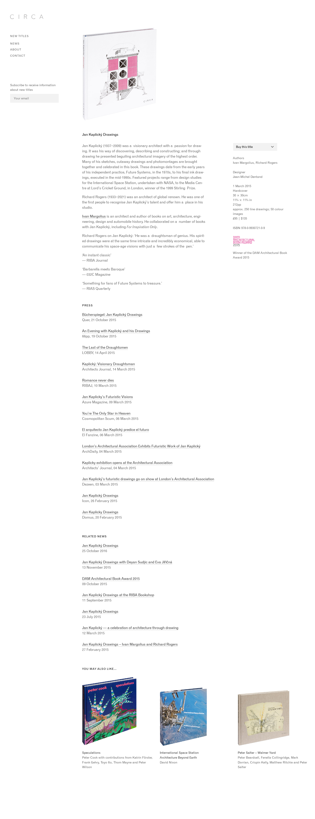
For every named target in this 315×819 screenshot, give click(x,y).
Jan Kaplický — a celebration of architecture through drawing (130, 627)
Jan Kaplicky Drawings (100, 512)
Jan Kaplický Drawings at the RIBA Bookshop (118, 595)
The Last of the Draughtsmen (105, 347)
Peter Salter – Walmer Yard (257, 752)
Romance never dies (98, 380)
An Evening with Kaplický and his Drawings (116, 331)
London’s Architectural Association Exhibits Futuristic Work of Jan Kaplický (141, 446)
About (15, 49)
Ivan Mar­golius (94, 216)
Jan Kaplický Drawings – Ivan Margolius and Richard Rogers (130, 644)
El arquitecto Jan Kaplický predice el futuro (115, 429)
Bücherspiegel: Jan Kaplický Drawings (112, 314)
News (15, 43)
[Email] (34, 98)
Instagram (19, 66)
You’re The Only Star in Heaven (106, 413)
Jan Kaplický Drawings (100, 495)
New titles (19, 36)
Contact (17, 55)
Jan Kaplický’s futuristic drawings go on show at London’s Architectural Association (148, 479)
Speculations (91, 752)
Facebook (12, 66)
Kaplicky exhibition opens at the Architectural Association (127, 462)
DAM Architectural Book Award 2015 (111, 578)
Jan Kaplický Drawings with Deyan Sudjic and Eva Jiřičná (127, 562)
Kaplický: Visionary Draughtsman (108, 364)
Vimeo (27, 66)
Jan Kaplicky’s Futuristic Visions (107, 397)
